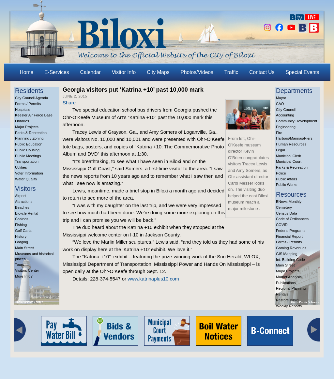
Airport (20, 196)
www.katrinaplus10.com (153, 278)
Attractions (23, 202)
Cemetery (284, 207)
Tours (19, 264)
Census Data (286, 213)
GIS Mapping (286, 254)
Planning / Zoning (29, 138)
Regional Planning (291, 288)
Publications (286, 283)
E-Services (56, 72)
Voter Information (29, 173)
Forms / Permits (28, 104)
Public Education (28, 144)
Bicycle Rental (26, 213)
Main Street (24, 248)
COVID (282, 225)
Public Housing (27, 150)
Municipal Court (288, 161)
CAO (280, 104)
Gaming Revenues (291, 248)
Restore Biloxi (287, 300)
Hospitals (22, 110)
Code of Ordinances (292, 219)
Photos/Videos (197, 72)
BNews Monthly (288, 202)
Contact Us (261, 72)
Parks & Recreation (31, 133)
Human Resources (291, 144)
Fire (279, 133)
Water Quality (26, 179)
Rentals (282, 294)
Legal (280, 150)
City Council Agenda (31, 98)
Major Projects (26, 127)
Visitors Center (27, 270)
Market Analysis (289, 277)
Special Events (302, 72)
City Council (286, 110)
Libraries (22, 121)
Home (27, 72)
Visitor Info (124, 72)
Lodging (21, 242)
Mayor (281, 98)
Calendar (90, 72)
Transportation (26, 161)
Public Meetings (28, 156)
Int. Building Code (290, 260)
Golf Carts (23, 231)
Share (69, 102)
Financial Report (289, 236)
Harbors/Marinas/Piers (294, 138)
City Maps (158, 72)
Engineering (286, 127)
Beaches (22, 207)
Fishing (21, 225)
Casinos (21, 219)
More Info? (24, 276)
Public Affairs (286, 179)
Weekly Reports (289, 306)
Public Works (286, 185)
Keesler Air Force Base (34, 115)
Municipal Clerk (288, 156)
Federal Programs (290, 231)
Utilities (21, 167)
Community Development (296, 121)
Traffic (231, 72)
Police (281, 173)
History (20, 236)
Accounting (285, 115)
